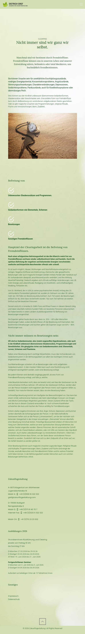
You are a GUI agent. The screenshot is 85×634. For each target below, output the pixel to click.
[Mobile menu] (81, 4)
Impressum (13, 596)
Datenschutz (14, 599)
